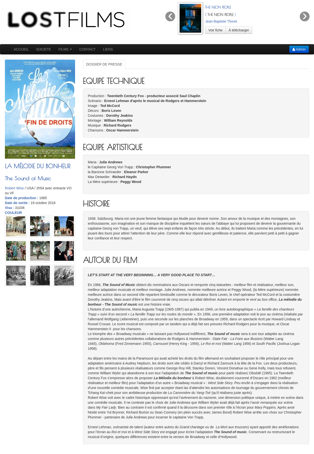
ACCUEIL (21, 49)
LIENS (108, 49)
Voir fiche (215, 30)
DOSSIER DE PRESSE (104, 64)
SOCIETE (43, 49)
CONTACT (87, 49)
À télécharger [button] (239, 30)
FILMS (65, 49)
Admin (299, 49)
